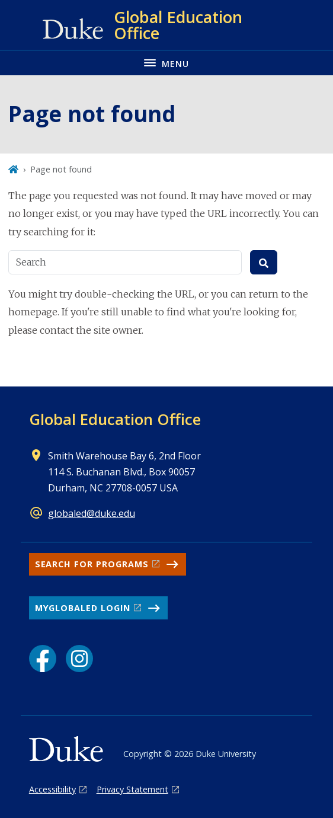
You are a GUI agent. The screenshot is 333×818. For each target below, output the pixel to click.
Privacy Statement (132, 789)
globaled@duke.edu (91, 513)
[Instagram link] (79, 658)
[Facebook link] (42, 658)
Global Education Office (115, 419)
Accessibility (52, 789)
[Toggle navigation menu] (166, 62)
